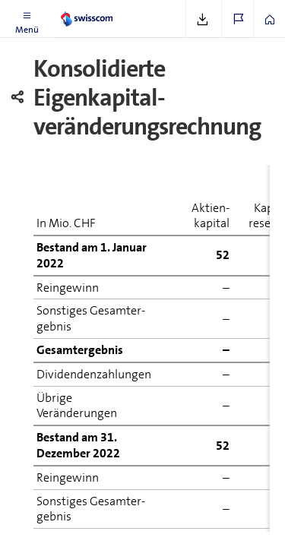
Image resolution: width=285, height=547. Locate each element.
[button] (26, 19)
